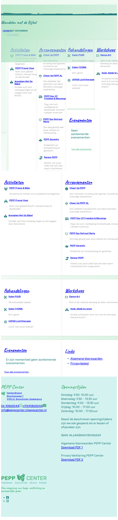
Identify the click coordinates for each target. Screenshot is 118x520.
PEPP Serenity (51, 139)
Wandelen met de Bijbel (24, 82)
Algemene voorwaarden (86, 358)
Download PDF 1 (72, 447)
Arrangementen (78, 182)
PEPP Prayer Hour (24, 68)
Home (6, 30)
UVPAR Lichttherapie (83, 79)
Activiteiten (14, 182)
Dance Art (74, 296)
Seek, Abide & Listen (81, 309)
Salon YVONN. (79, 67)
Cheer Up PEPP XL (52, 75)
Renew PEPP (50, 157)
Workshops (74, 290)
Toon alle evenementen (81, 149)
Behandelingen (16, 290)
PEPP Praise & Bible (19, 188)
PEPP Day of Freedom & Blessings (55, 97)
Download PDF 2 (72, 459)
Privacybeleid (79, 363)
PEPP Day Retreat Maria (52, 120)
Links (69, 351)
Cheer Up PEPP (77, 188)
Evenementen (80, 120)
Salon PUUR (15, 296)
